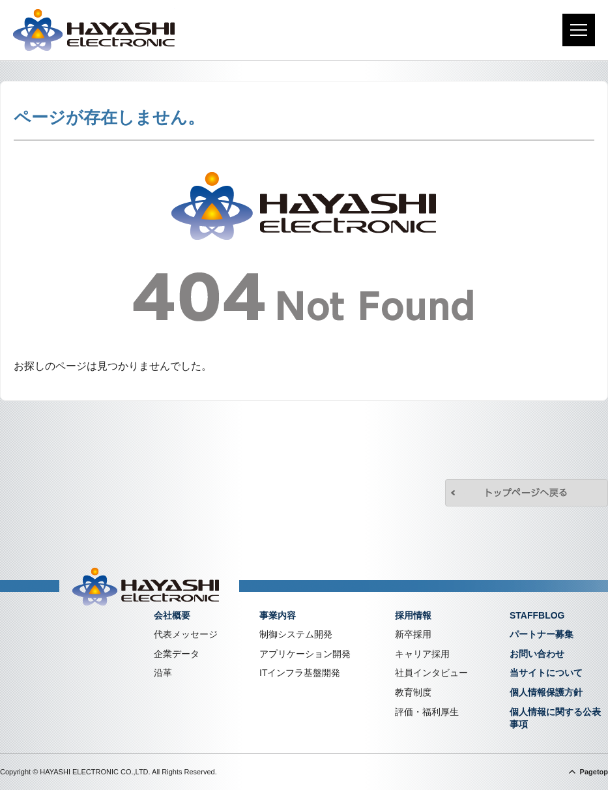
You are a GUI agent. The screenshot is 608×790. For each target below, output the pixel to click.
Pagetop (594, 772)
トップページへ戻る (526, 492)
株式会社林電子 (94, 30)
